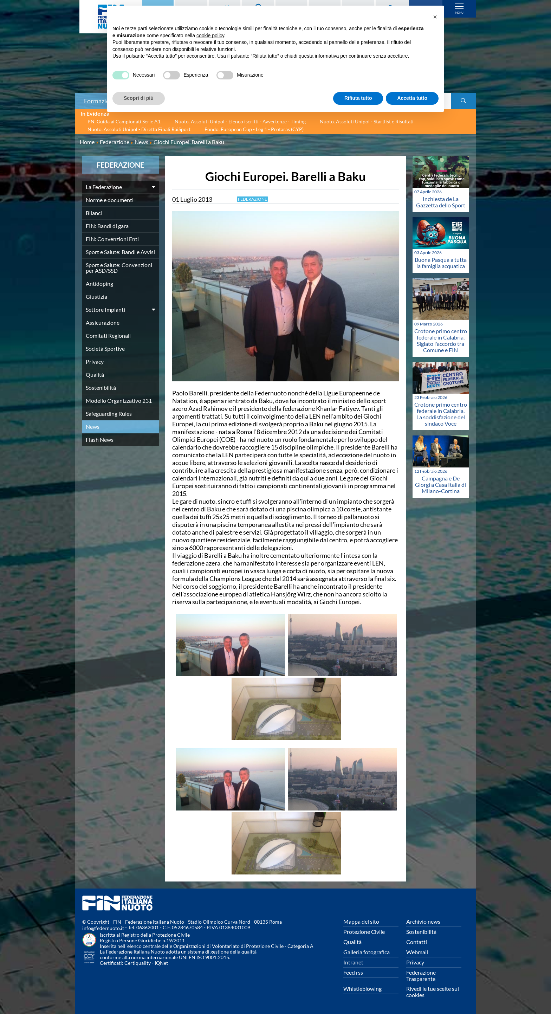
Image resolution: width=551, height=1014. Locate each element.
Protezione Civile (364, 931)
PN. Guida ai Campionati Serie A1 (124, 121)
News (92, 426)
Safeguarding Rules (109, 413)
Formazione (100, 101)
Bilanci (94, 212)
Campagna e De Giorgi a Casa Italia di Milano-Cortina (440, 484)
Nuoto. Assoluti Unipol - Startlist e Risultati (367, 121)
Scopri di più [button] (139, 98)
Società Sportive (105, 348)
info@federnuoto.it (103, 928)
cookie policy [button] (210, 35)
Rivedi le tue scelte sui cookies (432, 991)
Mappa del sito (361, 921)
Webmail (417, 952)
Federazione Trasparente (421, 975)
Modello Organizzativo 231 (119, 400)
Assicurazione (102, 322)
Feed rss (353, 972)
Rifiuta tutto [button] (358, 98)
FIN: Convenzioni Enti (112, 238)
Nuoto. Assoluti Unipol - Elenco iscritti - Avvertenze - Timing (240, 121)
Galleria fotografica (366, 952)
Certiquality (137, 963)
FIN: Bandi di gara (107, 225)
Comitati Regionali (108, 335)
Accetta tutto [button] (412, 98)
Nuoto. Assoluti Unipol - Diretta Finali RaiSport (138, 129)
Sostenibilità (101, 387)
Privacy (95, 361)
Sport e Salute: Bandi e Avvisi (120, 251)
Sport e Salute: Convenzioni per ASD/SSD (119, 267)
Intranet (353, 962)
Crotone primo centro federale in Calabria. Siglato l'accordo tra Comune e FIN (440, 340)
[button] (435, 16)
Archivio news (423, 921)
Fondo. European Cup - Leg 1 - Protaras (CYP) (254, 129)
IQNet (161, 963)
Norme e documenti (110, 199)
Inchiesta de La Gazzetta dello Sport (440, 201)
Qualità (95, 374)
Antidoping (99, 283)
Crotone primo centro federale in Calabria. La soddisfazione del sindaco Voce (440, 414)
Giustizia (96, 296)
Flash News (100, 439)
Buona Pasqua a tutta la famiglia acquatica (441, 262)
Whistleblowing (362, 988)
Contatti (416, 941)
